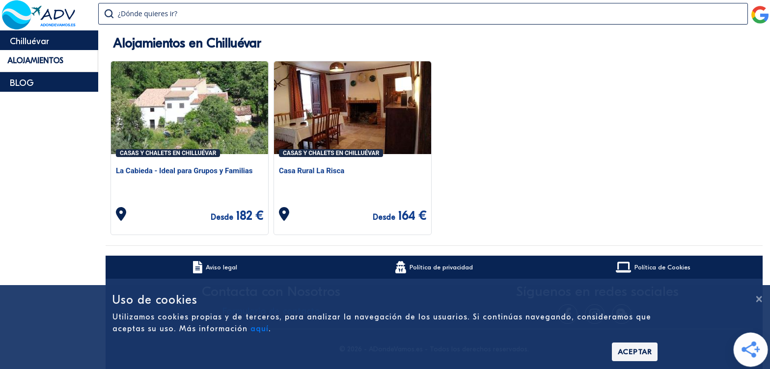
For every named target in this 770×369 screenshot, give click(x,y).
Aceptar (635, 351)
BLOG (22, 83)
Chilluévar (29, 41)
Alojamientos (35, 60)
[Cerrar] (758, 299)
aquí (259, 328)
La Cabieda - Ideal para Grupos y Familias (184, 170)
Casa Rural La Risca (311, 170)
